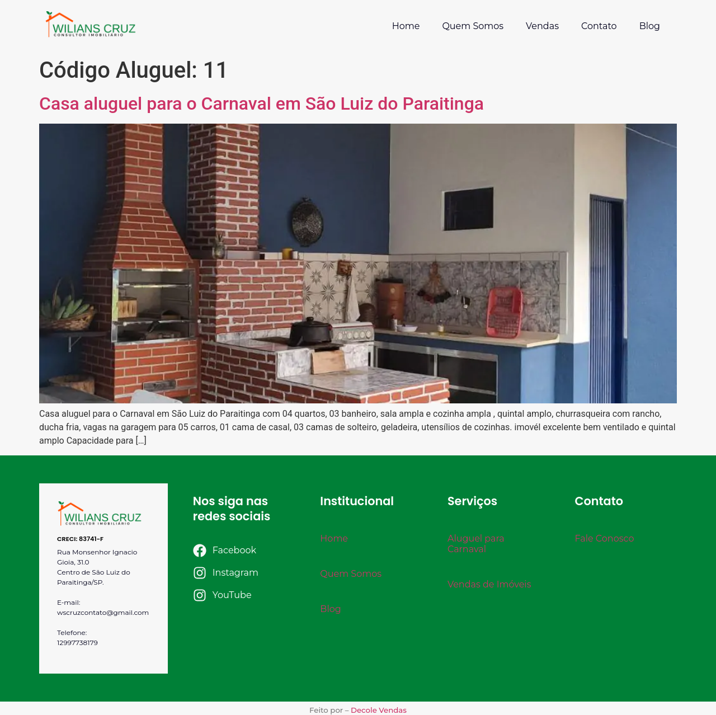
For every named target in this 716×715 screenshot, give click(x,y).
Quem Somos (472, 26)
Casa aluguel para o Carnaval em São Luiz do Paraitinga (261, 103)
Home (406, 26)
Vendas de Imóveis (489, 584)
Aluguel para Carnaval (476, 543)
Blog (649, 26)
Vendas (542, 26)
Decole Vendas (379, 709)
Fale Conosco (604, 538)
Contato (599, 26)
